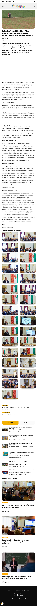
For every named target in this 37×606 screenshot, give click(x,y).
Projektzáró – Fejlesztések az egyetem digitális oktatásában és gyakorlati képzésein (16, 542)
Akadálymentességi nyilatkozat (16, 598)
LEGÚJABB (10, 422)
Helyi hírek (5, 502)
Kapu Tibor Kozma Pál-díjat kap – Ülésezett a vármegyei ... (20, 428)
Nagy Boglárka (5, 38)
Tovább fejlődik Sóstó (8, 415)
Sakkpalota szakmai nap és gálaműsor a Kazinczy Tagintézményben (21, 436)
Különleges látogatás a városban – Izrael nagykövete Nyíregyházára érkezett (16, 577)
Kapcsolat (9, 590)
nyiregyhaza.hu (5, 582)
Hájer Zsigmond (5, 511)
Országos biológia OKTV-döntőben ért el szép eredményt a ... (20, 444)
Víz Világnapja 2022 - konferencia (11, 230)
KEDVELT (26, 422)
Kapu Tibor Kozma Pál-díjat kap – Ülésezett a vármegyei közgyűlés (18, 506)
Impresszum (16, 590)
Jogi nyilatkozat (25, 590)
